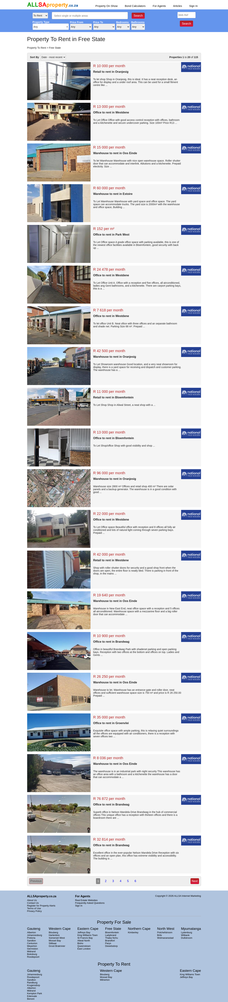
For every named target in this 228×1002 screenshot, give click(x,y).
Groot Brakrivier (57, 946)
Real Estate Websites (86, 900)
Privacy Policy (34, 911)
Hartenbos (54, 935)
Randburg (32, 982)
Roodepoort (33, 957)
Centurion (32, 943)
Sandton (31, 940)
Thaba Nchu (111, 938)
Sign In (193, 5)
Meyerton (32, 946)
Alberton (31, 932)
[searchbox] (91, 16)
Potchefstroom (164, 932)
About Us (32, 900)
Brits (159, 935)
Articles (177, 5)
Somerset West (57, 938)
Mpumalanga (191, 929)
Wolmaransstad (165, 938)
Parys (108, 943)
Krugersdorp (33, 985)
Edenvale (32, 996)
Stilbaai (53, 943)
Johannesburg (34, 935)
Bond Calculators (135, 5)
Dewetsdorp (111, 946)
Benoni (30, 998)
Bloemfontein (112, 932)
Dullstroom (186, 938)
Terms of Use (34, 908)
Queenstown (84, 946)
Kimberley (133, 932)
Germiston (32, 948)
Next (195, 881)
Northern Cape (139, 929)
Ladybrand (110, 935)
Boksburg (32, 954)
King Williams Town (87, 935)
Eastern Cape (87, 929)
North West (165, 929)
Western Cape (60, 929)
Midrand (31, 951)
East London (84, 948)
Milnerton (105, 979)
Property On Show (106, 5)
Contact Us (33, 903)
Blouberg (53, 932)
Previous (36, 881)
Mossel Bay (55, 940)
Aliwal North (83, 940)
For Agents (159, 5)
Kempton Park (34, 993)
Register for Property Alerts (41, 905)
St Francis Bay (85, 938)
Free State (55, 47)
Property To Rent (36, 47)
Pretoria (31, 938)
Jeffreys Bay (83, 932)
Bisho (80, 943)
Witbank (185, 935)
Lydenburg (186, 932)
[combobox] (90, 15)
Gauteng (33, 929)
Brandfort (110, 940)
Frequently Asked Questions (90, 903)
